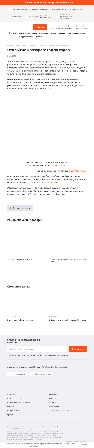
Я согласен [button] (84, 445)
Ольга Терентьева (77, 170)
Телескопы (32, 46)
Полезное (40, 37)
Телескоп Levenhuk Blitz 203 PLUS (20, 259)
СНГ (68, 10)
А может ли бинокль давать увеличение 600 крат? (49, 2)
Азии (81, 10)
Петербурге (44, 10)
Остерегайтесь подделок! (59, 410)
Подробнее (34, 446)
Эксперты (52, 402)
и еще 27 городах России (57, 10)
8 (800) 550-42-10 (46, 17)
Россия (14, 33)
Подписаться (78, 349)
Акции (53, 33)
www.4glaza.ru (51, 182)
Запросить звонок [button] (18, 374)
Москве (36, 10)
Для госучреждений (76, 33)
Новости (10, 406)
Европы (74, 10)
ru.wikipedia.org (58, 165)
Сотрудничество (26, 37)
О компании (24, 33)
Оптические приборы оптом (18, 402)
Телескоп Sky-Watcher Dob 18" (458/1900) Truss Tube (68, 260)
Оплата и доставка (40, 33)
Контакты (52, 398)
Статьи (42, 46)
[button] (14, 16)
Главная (10, 46)
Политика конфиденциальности (76, 441)
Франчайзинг (54, 406)
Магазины (53, 394)
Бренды (62, 33)
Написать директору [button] (42, 374)
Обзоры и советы (21, 46)
